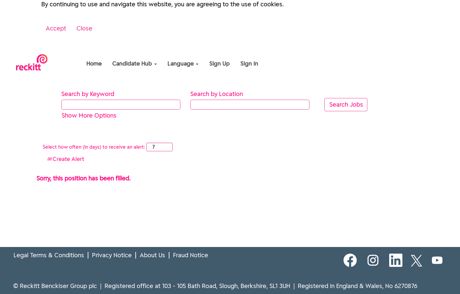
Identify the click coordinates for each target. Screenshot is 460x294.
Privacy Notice (112, 255)
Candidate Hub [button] (134, 63)
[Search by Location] (249, 105)
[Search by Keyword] (120, 105)
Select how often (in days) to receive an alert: (94, 147)
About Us (152, 255)
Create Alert (65, 159)
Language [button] (183, 63)
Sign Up (219, 63)
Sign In (249, 63)
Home (94, 63)
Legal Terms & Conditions (49, 255)
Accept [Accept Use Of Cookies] (56, 28)
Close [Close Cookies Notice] (84, 28)
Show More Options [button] (89, 115)
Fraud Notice (190, 255)
